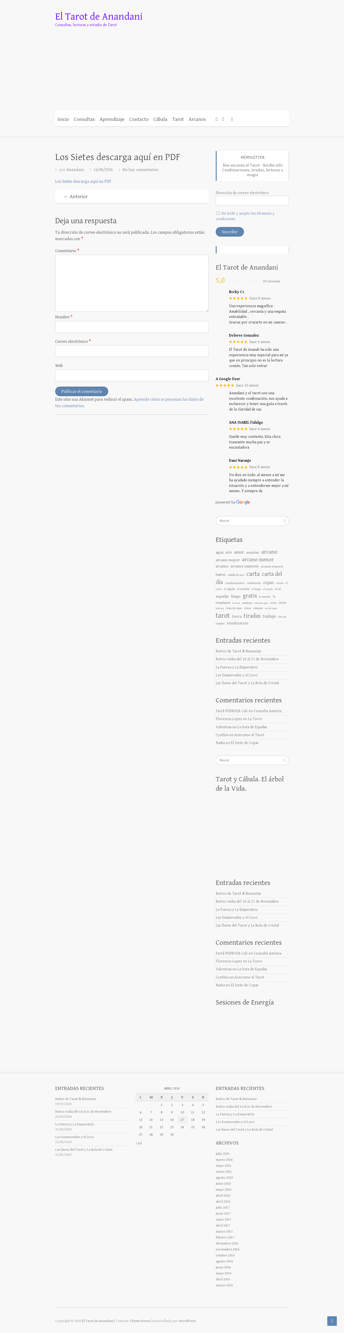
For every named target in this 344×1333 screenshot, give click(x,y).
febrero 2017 (225, 1237)
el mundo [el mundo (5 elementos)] (268, 589)
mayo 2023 (223, 1166)
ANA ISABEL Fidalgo (246, 422)
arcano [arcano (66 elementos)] (269, 552)
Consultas (84, 119)
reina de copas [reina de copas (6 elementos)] (234, 608)
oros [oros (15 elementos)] (282, 602)
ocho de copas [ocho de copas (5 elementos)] (261, 603)
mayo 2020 (223, 1190)
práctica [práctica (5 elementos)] (220, 608)
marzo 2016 (224, 1285)
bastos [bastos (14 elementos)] (221, 574)
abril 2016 (223, 1279)
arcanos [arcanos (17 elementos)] (222, 566)
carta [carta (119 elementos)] (253, 574)
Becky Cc (236, 292)
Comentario (67, 250)
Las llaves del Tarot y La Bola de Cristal (247, 683)
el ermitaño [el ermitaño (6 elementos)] (243, 589)
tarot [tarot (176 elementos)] (223, 615)
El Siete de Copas (244, 743)
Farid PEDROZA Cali (232, 711)
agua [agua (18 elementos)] (219, 552)
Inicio (63, 119)
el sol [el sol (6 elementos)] (278, 589)
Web (59, 365)
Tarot (178, 119)
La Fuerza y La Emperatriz (237, 667)
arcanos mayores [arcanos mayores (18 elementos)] (245, 566)
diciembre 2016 (227, 1243)
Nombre (64, 317)
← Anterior (76, 197)
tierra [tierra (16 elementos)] (237, 616)
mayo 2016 (223, 1273)
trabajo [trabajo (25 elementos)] (269, 616)
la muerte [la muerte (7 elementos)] (265, 596)
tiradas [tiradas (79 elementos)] (252, 615)
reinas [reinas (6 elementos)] (247, 608)
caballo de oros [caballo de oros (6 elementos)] (236, 575)
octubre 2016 (225, 1255)
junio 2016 (223, 1267)
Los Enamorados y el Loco (237, 675)
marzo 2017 (224, 1231)
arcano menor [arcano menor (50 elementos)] (258, 559)
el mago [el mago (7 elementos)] (256, 589)
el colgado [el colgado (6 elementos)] (229, 589)
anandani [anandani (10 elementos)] (252, 553)
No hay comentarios (140, 169)
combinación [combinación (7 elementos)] (254, 583)
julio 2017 (223, 1207)
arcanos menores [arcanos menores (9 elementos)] (272, 566)
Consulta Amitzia (267, 711)
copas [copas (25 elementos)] (268, 582)
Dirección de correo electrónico (242, 193)
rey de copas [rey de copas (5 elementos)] (271, 608)
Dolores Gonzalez (244, 335)
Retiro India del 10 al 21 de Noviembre (247, 659)
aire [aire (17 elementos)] (229, 552)
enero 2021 (224, 1172)
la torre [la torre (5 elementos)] (236, 603)
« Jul (138, 1143)
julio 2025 (223, 1154)
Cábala (160, 119)
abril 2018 (223, 1202)
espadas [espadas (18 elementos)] (222, 596)
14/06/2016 (103, 169)
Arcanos (197, 119)
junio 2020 (223, 1184)
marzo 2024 (224, 1160)
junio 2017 (223, 1213)
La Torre (255, 719)
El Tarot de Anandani (99, 16)
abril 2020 (223, 1196)
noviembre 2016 (227, 1249)
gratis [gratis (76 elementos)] (250, 595)
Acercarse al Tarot (249, 735)
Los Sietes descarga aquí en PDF (83, 181)
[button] (231, 119)
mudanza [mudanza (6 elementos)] (247, 603)
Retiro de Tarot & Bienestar (238, 651)
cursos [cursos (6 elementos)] (280, 583)
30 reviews (271, 281)
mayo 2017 (223, 1219)
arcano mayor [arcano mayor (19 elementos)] (228, 560)
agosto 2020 (224, 1178)
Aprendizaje (112, 119)
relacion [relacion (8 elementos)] (258, 608)
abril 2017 (223, 1225)
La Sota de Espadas (252, 727)
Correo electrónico (73, 341)
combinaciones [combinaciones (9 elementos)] (235, 583)
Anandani (75, 169)
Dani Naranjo (240, 460)
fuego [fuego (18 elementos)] (236, 596)
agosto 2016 (224, 1261)
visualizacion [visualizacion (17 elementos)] (237, 623)
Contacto (139, 119)
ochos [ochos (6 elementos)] (273, 603)
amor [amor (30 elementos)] (239, 552)
